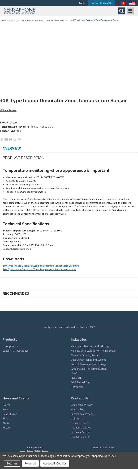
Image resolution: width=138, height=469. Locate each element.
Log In (82, 3)
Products (13, 20)
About (6, 423)
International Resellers (83, 414)
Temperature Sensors (56, 20)
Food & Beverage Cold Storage (88, 364)
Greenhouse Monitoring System (89, 368)
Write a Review (8, 110)
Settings (12, 463)
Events (6, 405)
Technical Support (81, 432)
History (7, 427)
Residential (77, 387)
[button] (35, 11)
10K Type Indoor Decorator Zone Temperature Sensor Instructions (39, 269)
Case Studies (10, 414)
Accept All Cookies (55, 463)
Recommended (16, 293)
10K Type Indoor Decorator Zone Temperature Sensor (94, 20)
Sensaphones (10, 346)
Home (3, 20)
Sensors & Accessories (32, 20)
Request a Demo (80, 436)
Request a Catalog (81, 427)
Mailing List (77, 418)
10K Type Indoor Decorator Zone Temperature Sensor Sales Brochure (41, 265)
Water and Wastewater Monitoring (90, 346)
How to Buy (77, 409)
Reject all (30, 463)
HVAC (74, 373)
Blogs (6, 418)
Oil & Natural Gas (80, 382)
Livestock (76, 377)
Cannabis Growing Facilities (86, 355)
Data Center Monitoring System (88, 359)
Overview (12, 148)
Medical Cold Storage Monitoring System (94, 350)
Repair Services (79, 423)
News (6, 409)
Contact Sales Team (82, 405)
